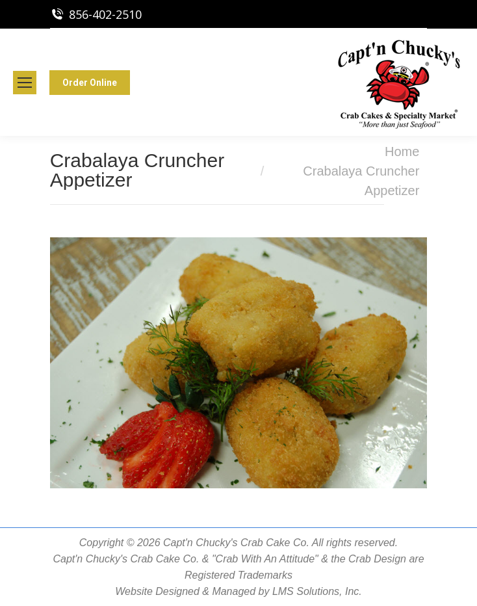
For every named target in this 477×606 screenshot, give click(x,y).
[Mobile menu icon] (24, 82)
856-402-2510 (105, 14)
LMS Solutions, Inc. (317, 591)
